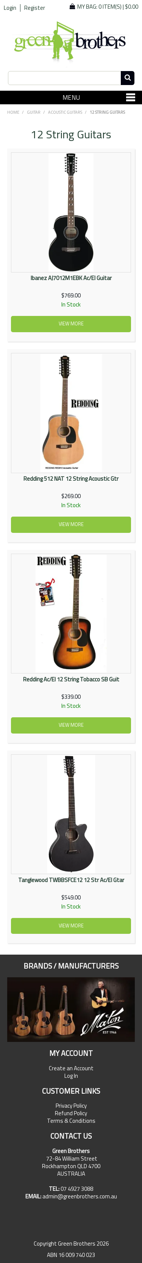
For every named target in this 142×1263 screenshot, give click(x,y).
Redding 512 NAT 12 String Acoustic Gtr (71, 478)
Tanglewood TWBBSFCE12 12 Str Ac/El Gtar (71, 880)
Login (10, 8)
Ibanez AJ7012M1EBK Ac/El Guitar (71, 278)
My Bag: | (107, 6)
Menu (71, 97)
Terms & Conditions (71, 1121)
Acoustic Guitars (65, 112)
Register (34, 8)
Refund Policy (71, 1113)
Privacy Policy (71, 1106)
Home (13, 112)
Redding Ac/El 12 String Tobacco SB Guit (71, 679)
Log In (71, 1076)
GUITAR (34, 112)
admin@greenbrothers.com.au (79, 1196)
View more (71, 323)
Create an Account (71, 1068)
